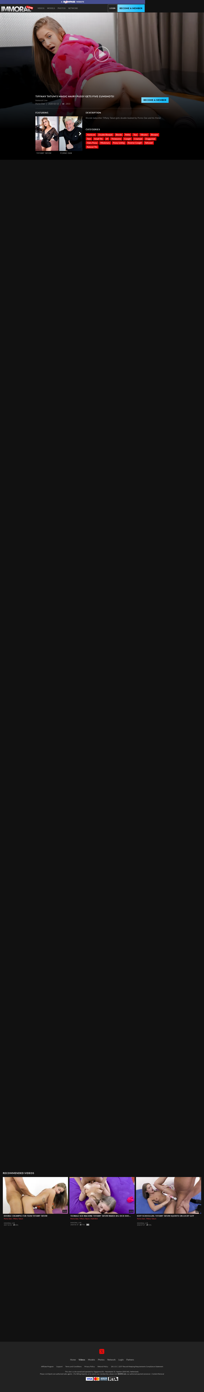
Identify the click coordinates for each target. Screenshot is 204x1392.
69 (107, 139)
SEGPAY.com (122, 1374)
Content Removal (158, 1374)
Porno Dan (66, 153)
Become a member (131, 8)
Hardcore (91, 135)
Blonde (119, 135)
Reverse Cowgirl (135, 143)
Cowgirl (127, 139)
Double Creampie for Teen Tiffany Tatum (25, 1216)
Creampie (138, 139)
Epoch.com (52, 1374)
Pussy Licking (119, 143)
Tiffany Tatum (43, 153)
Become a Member (155, 100)
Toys (135, 135)
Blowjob (154, 135)
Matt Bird (94, 1219)
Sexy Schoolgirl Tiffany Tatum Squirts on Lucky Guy (165, 1216)
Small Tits (98, 139)
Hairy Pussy (92, 143)
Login (112, 8)
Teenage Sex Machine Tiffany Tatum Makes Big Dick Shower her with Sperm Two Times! (116, 1216)
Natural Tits (92, 147)
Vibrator (144, 135)
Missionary (105, 143)
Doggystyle (150, 139)
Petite (127, 135)
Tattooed (149, 143)
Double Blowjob (105, 135)
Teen (89, 139)
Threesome (116, 139)
